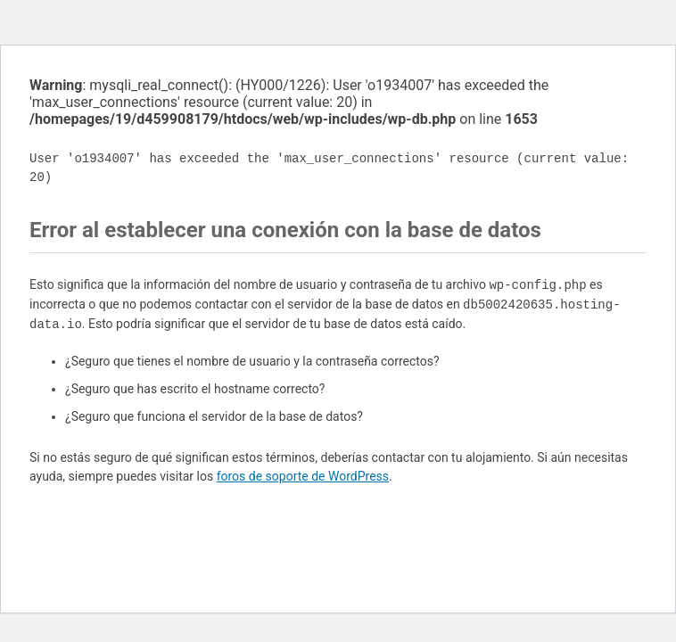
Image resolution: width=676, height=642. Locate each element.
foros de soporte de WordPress (303, 476)
